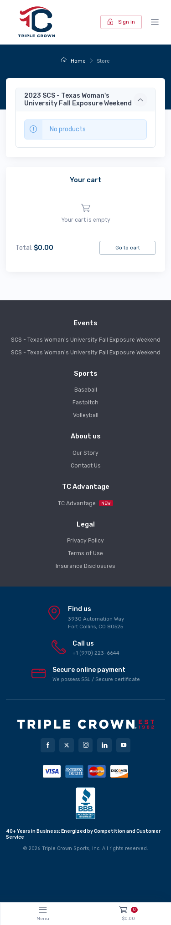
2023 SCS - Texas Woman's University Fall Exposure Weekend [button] (78, 99)
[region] (85, 214)
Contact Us (86, 465)
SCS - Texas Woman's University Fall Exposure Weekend (86, 340)
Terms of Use (85, 553)
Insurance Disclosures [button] (85, 566)
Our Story (85, 453)
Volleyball (85, 415)
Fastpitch (85, 402)
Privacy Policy (85, 540)
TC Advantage (85, 503)
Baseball (85, 390)
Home (73, 61)
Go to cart (127, 247)
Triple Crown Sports (65, 848)
